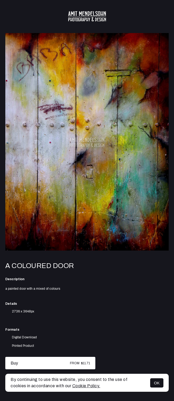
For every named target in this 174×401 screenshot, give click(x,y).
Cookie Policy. (86, 386)
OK (157, 383)
